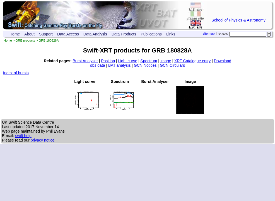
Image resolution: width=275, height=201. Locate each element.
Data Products (124, 34)
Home (14, 34)
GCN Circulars (172, 65)
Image (165, 61)
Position (108, 61)
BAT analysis (119, 65)
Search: (223, 34)
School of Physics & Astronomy (238, 20)
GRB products (25, 40)
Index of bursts (16, 73)
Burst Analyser (85, 61)
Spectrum (148, 61)
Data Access (68, 34)
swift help (23, 135)
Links (170, 34)
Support (46, 34)
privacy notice (43, 140)
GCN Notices (145, 65)
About (29, 34)
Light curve (127, 61)
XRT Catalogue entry (192, 61)
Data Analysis (95, 34)
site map (208, 33)
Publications (151, 34)
